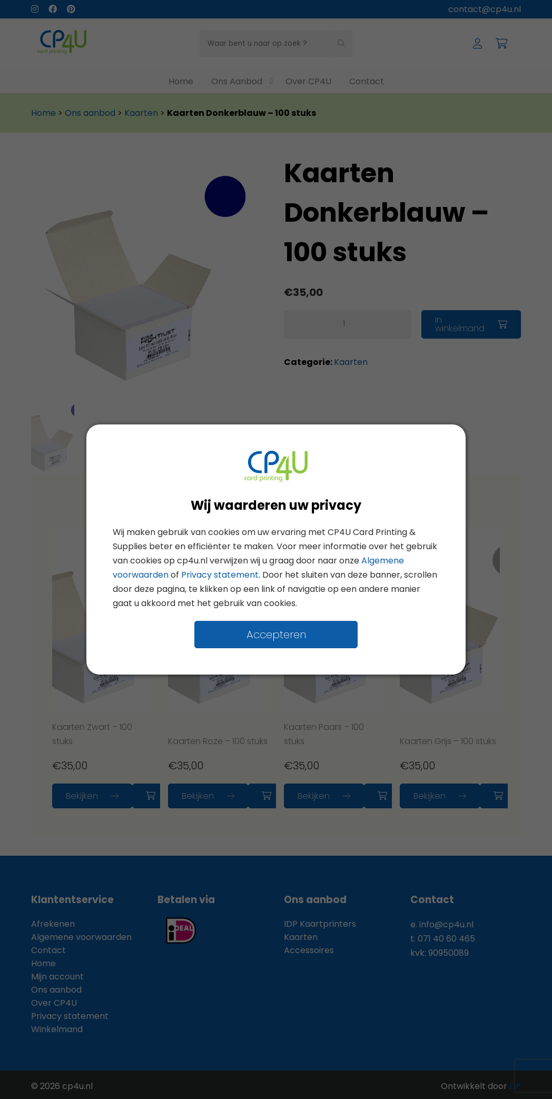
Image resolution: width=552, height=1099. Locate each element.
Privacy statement (220, 575)
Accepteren (276, 634)
